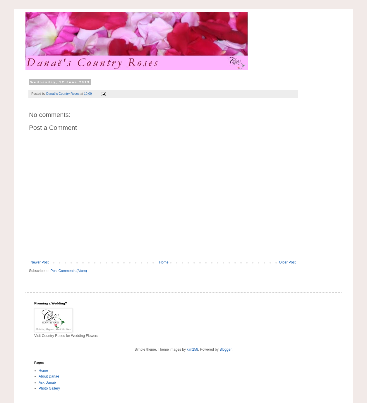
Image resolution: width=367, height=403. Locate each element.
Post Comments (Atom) (68, 271)
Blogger (225, 349)
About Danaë (49, 376)
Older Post (287, 262)
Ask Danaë (47, 382)
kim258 (192, 349)
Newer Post (39, 262)
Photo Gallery (49, 388)
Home (164, 262)
